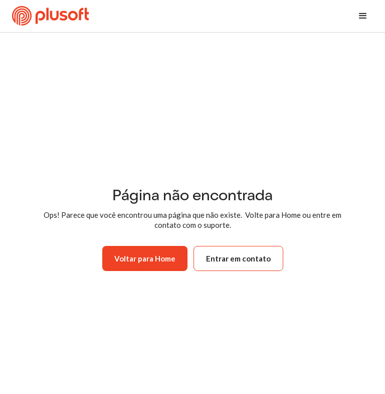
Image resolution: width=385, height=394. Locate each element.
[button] (363, 16)
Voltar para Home (144, 258)
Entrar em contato (238, 258)
